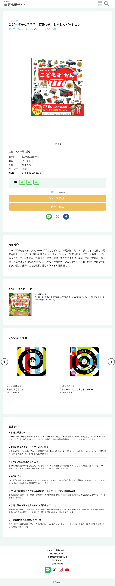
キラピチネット (18, 476)
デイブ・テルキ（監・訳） (21, 29)
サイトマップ (57, 560)
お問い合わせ (57, 564)
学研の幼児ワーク (19, 432)
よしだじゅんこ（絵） (46, 29)
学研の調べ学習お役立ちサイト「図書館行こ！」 (34, 505)
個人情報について (57, 554)
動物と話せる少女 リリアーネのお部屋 (30, 447)
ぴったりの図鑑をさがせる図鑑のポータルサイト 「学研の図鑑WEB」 (44, 491)
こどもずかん (14, 21)
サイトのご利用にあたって (57, 550)
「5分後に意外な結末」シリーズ (26, 520)
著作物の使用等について (57, 557)
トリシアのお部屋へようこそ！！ (26, 462)
